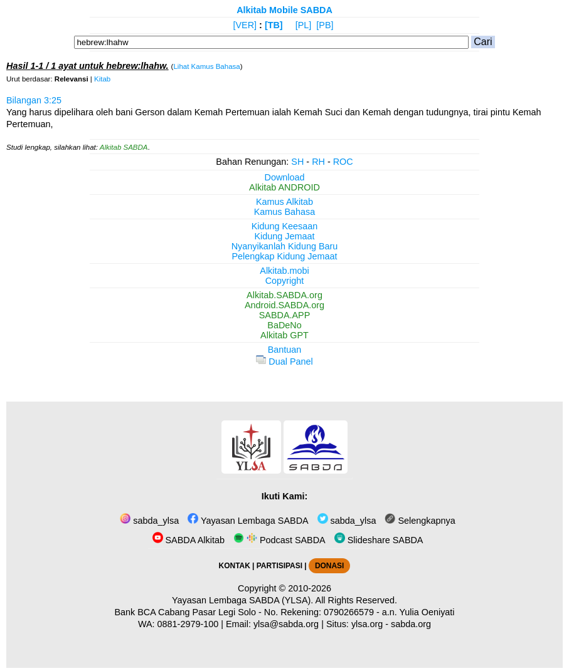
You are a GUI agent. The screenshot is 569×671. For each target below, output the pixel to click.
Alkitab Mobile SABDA (284, 10)
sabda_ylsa (149, 521)
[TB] (274, 25)
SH (297, 162)
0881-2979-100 (188, 624)
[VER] (245, 25)
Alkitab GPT (284, 335)
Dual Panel (284, 361)
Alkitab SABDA (124, 147)
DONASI (329, 565)
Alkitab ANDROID (284, 187)
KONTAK (234, 565)
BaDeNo (284, 325)
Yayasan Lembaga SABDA (248, 521)
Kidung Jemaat (285, 236)
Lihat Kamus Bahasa (206, 66)
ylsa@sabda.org (286, 624)
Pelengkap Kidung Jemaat (284, 256)
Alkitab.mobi (284, 271)
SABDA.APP (285, 315)
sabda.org (411, 624)
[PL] (303, 25)
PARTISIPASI (279, 565)
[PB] (324, 25)
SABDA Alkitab (188, 540)
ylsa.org (367, 624)
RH (318, 162)
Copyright (284, 281)
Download (285, 177)
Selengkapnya (420, 521)
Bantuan (285, 350)
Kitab (102, 79)
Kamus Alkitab (284, 202)
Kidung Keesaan (285, 226)
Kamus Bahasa (285, 212)
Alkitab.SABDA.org (284, 295)
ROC (343, 162)
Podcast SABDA (279, 540)
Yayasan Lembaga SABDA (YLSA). (242, 600)
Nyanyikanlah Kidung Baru (284, 246)
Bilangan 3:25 (33, 100)
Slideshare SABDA (378, 540)
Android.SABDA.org (284, 305)
